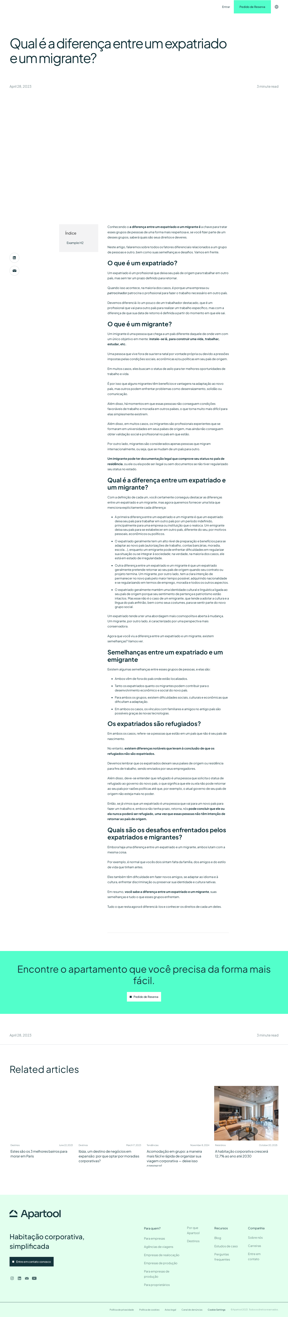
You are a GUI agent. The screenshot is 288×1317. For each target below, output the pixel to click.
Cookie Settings (216, 1309)
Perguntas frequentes (222, 1256)
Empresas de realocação (161, 1255)
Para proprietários (157, 1285)
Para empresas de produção (156, 1273)
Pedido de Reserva (252, 6)
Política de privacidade (122, 1309)
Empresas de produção (160, 1263)
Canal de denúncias (191, 1309)
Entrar (226, 6)
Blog (217, 1238)
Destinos (77, 7)
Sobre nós (255, 1237)
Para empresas (154, 1238)
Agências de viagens (158, 1247)
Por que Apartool (193, 1230)
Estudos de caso (226, 1246)
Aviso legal (170, 1309)
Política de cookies (149, 1309)
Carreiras (254, 1246)
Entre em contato (128, 7)
